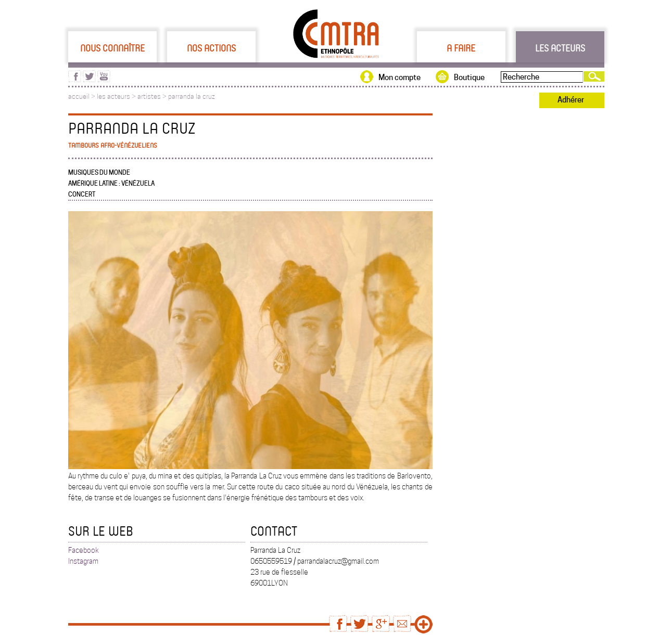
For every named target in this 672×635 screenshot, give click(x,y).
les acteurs (113, 96)
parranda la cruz (191, 96)
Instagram (83, 561)
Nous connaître (112, 48)
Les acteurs (560, 48)
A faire (461, 48)
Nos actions (211, 48)
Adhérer (570, 100)
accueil (79, 96)
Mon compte (399, 77)
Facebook (83, 550)
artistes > (152, 96)
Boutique (469, 77)
